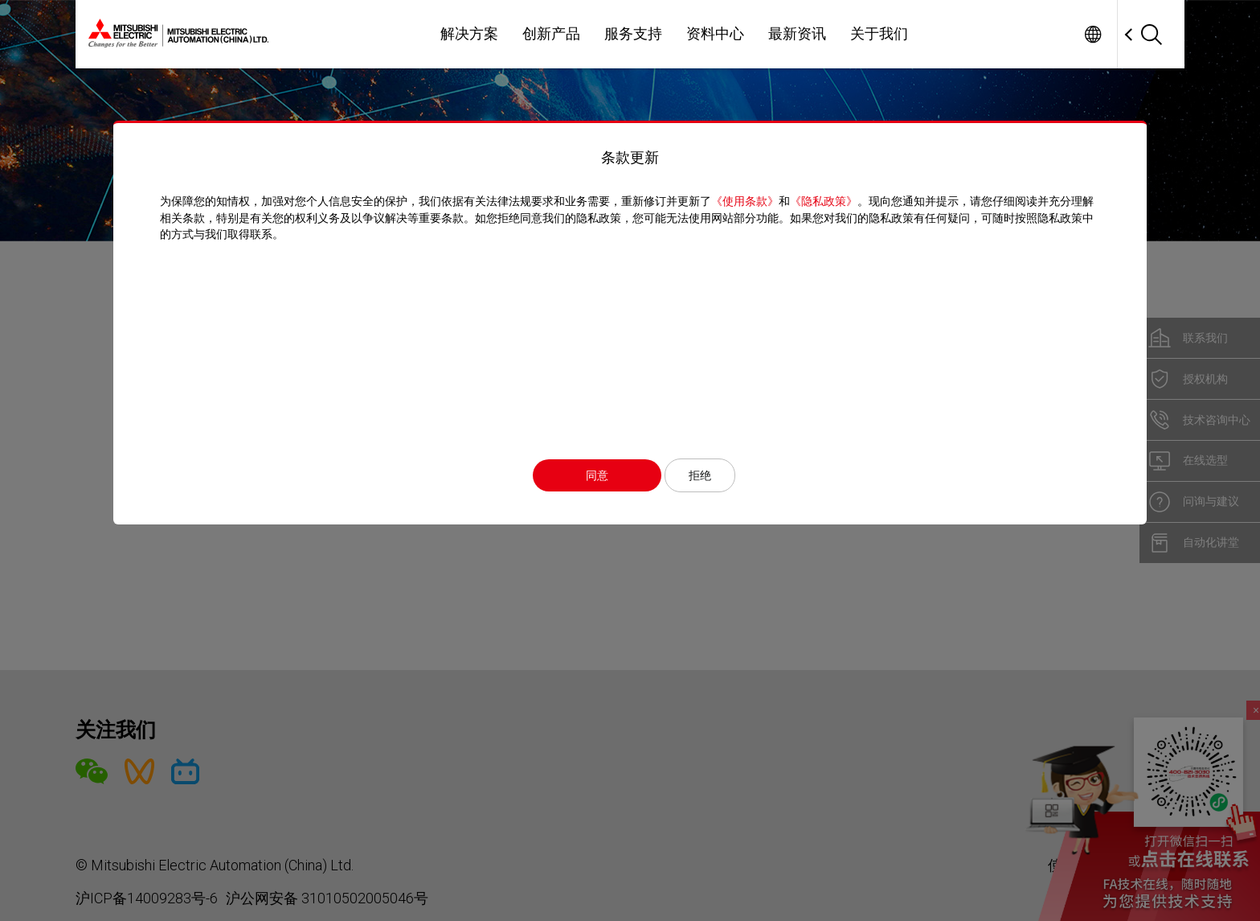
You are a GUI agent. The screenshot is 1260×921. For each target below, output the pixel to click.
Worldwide (1092, 34)
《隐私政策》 (827, 201)
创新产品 (551, 34)
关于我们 (879, 34)
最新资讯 (797, 34)
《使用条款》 (749, 201)
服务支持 (633, 34)
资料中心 (715, 34)
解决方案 (469, 34)
